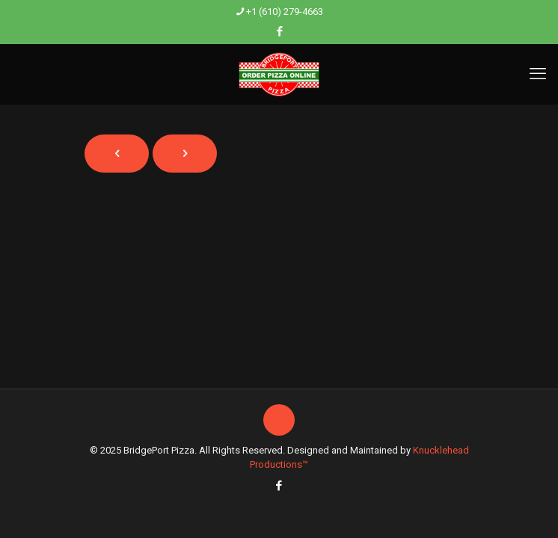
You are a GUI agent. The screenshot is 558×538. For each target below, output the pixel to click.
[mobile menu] (538, 74)
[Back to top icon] (279, 420)
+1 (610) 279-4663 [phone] (284, 11)
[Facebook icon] (279, 31)
